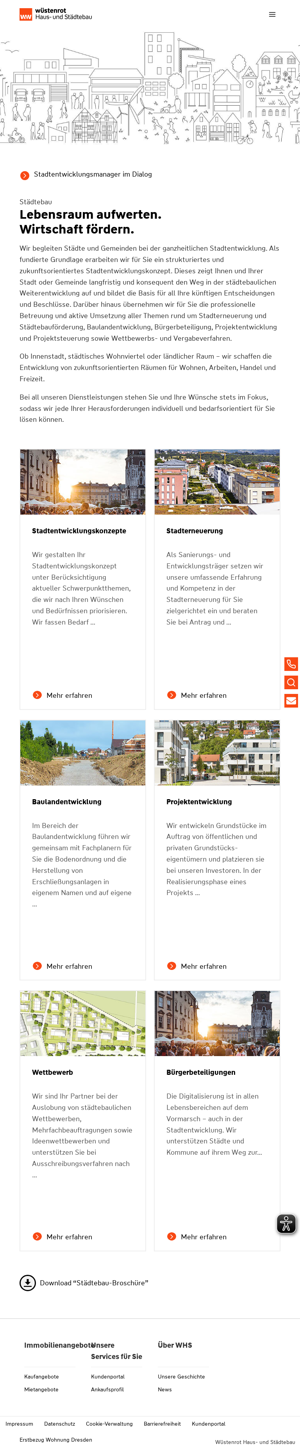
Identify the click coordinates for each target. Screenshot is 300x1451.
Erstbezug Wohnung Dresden (56, 1439)
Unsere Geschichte (181, 1376)
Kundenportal (108, 1376)
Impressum (19, 1423)
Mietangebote (41, 1389)
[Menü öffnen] (272, 14)
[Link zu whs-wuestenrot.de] (56, 14)
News (165, 1389)
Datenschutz (59, 1423)
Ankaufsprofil (107, 1389)
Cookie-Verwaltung (109, 1423)
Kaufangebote (41, 1376)
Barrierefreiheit (162, 1423)
